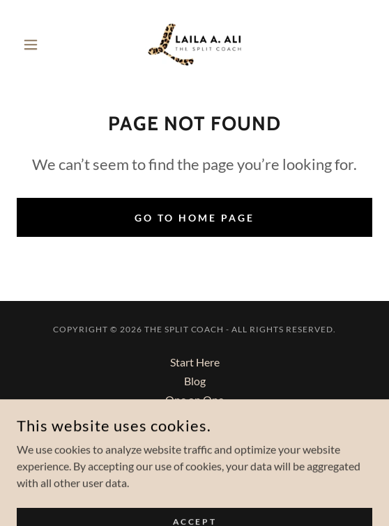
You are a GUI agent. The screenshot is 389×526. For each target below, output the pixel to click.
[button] (43, 45)
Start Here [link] (195, 362)
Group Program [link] (194, 418)
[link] (194, 44)
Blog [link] (195, 380)
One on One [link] (194, 399)
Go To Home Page (194, 218)
